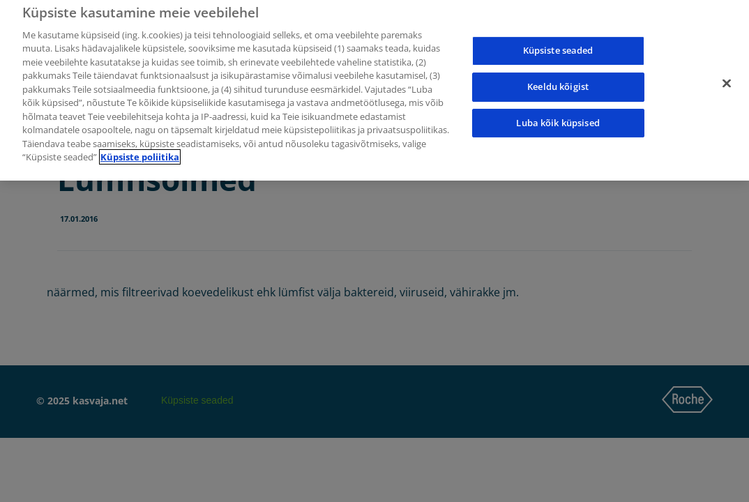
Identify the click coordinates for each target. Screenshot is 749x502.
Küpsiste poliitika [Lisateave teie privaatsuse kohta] (139, 154)
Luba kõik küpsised (557, 120)
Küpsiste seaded (558, 47)
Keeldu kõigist (558, 83)
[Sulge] (726, 81)
